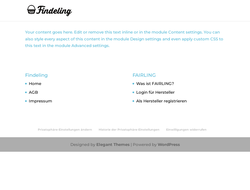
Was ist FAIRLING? (155, 83)
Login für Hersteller (155, 92)
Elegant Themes (113, 144)
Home (35, 83)
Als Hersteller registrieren (161, 100)
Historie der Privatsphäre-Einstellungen (129, 129)
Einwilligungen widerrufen (186, 129)
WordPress (169, 144)
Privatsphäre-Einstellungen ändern (65, 129)
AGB (33, 92)
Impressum (40, 100)
